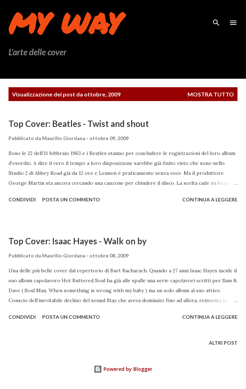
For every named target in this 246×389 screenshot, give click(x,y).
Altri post (223, 343)
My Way (65, 22)
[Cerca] (216, 13)
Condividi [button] (22, 199)
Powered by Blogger (123, 369)
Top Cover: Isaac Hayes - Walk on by (78, 241)
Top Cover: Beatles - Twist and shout (79, 123)
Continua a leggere (209, 199)
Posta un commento (71, 199)
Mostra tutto (211, 94)
